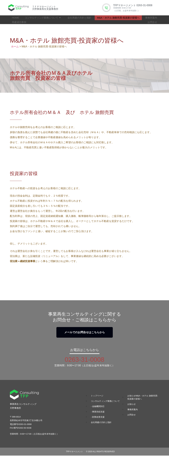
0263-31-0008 (84, 359)
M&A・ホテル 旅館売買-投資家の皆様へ (118, 17)
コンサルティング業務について (43, 17)
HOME (15, 17)
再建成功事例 (19, 22)
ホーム (15, 46)
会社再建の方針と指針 (79, 17)
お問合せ (152, 22)
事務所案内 (151, 17)
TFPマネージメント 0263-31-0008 (132, 5)
